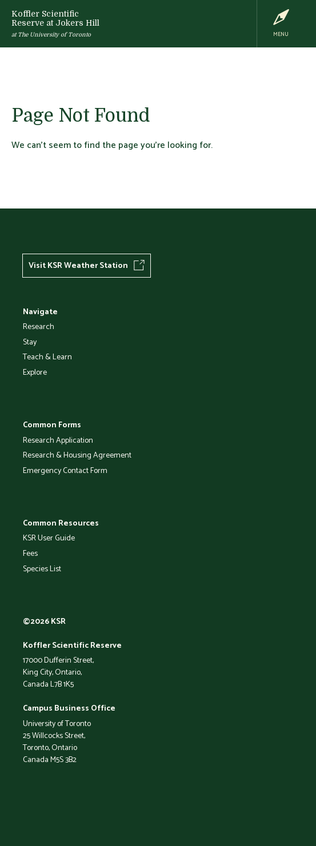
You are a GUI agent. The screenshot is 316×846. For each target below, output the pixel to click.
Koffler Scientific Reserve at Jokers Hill (55, 18)
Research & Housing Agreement (77, 455)
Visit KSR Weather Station (78, 265)
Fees (30, 553)
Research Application (58, 440)
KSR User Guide (49, 538)
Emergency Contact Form (65, 470)
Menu (281, 34)
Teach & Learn (47, 356)
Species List (42, 568)
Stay (30, 342)
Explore (35, 372)
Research (38, 326)
